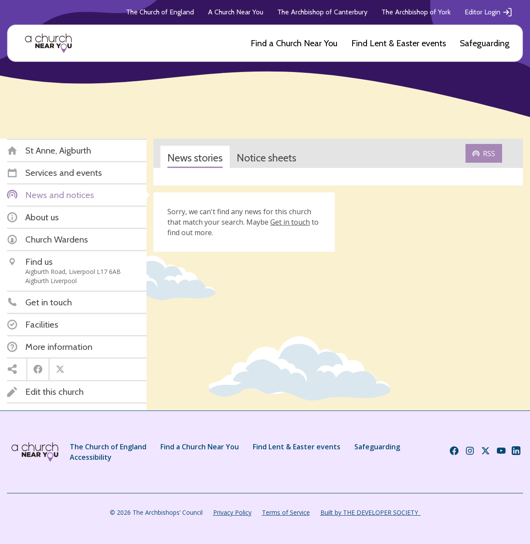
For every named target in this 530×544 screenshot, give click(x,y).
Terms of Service (286, 512)
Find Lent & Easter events (398, 43)
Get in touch (290, 222)
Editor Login (489, 12)
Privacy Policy (232, 512)
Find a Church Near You (294, 43)
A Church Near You (235, 12)
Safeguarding (485, 43)
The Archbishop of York (416, 12)
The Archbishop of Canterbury (322, 12)
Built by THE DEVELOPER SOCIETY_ (370, 512)
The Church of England (160, 12)
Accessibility (91, 457)
